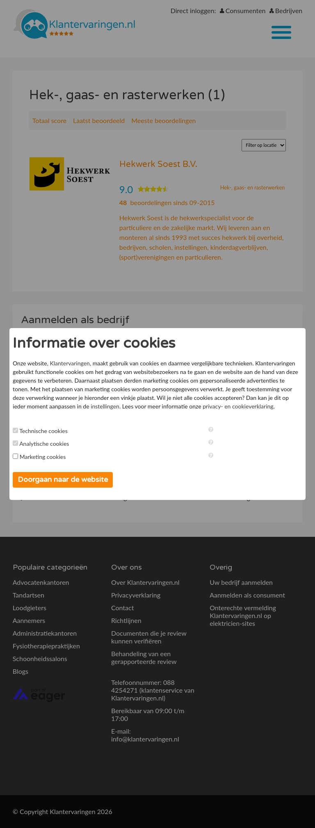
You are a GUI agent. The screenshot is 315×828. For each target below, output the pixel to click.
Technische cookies (43, 430)
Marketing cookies (43, 456)
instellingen (105, 406)
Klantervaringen (70, 363)
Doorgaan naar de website (63, 479)
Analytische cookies (44, 443)
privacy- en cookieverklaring (238, 406)
